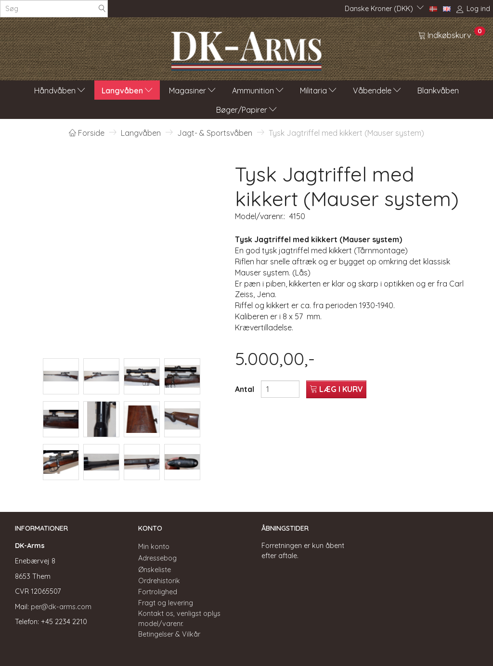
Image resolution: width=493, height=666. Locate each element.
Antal (245, 389)
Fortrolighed (157, 592)
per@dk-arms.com (61, 606)
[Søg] (102, 9)
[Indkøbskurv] (452, 34)
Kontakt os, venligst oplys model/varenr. (179, 618)
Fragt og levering (165, 603)
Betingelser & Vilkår (169, 634)
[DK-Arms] (246, 48)
